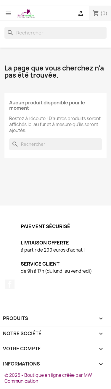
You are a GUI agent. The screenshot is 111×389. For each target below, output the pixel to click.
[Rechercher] (55, 33)
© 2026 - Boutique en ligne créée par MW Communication (48, 378)
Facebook (10, 284)
